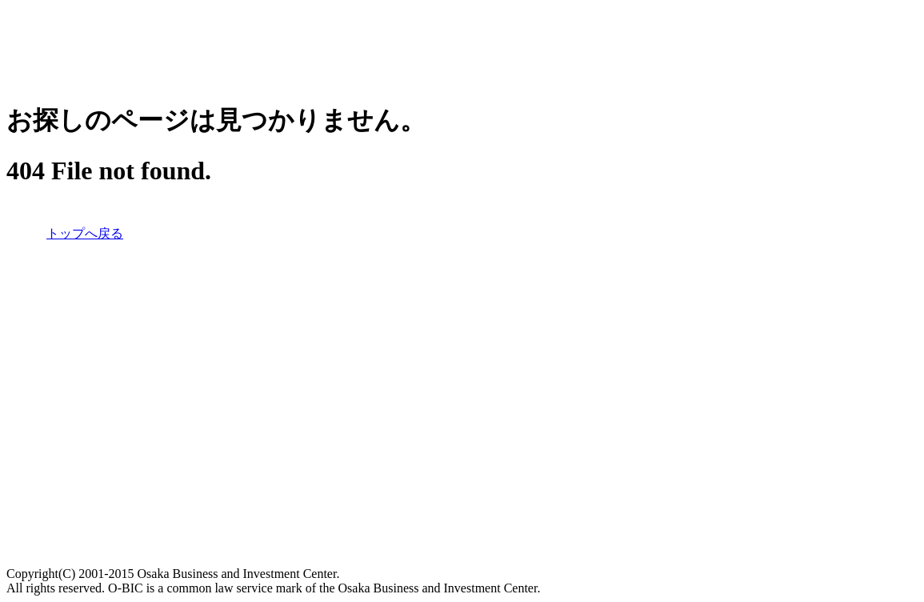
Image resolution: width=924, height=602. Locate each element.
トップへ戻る (84, 233)
